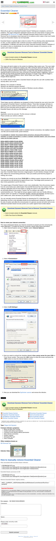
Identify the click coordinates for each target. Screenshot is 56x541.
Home (3, 6)
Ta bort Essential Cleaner (37, 418)
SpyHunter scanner (25, 392)
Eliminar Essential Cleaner (10, 418)
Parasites (7, 6)
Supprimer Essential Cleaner (11, 415)
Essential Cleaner (23, 6)
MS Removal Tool (13, 34)
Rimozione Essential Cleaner (38, 413)
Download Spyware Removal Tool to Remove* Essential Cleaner (30, 52)
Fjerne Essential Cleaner (37, 415)
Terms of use (20, 538)
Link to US (36, 538)
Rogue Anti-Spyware (14, 6)
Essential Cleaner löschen (10, 413)
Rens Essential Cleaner (37, 416)
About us (31, 538)
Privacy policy (26, 538)
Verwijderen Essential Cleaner (11, 416)
